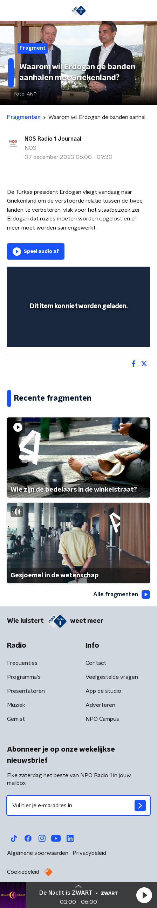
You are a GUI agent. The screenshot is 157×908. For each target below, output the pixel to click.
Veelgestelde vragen (112, 677)
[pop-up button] (112, 276)
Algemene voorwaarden (37, 853)
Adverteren (100, 705)
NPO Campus (102, 719)
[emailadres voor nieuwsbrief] (78, 805)
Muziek (16, 705)
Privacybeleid (89, 853)
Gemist (16, 719)
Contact (96, 663)
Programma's (24, 677)
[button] (144, 895)
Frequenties (22, 663)
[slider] (77, 334)
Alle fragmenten (121, 594)
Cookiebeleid (23, 872)
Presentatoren (26, 691)
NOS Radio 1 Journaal (53, 139)
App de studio (103, 691)
